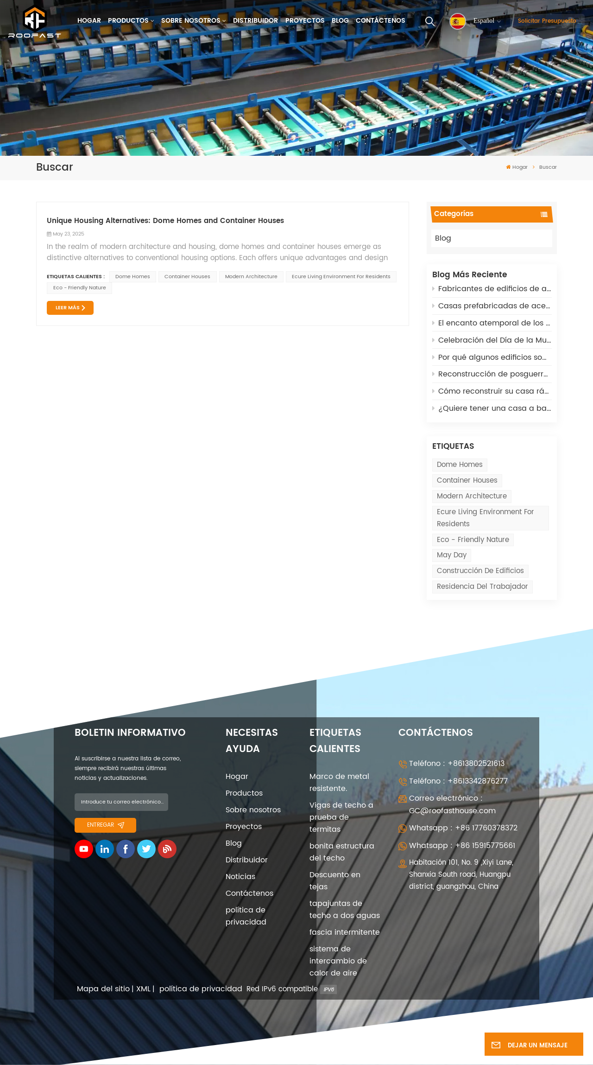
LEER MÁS (68, 308)
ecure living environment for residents (485, 518)
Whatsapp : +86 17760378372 (463, 828)
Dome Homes (460, 465)
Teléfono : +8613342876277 (458, 781)
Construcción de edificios (480, 571)
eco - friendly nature (473, 540)
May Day (452, 555)
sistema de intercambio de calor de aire (338, 961)
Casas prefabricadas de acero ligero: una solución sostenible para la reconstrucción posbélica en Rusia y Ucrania (492, 306)
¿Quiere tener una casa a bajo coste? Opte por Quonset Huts (492, 408)
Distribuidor (255, 21)
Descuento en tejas (334, 881)
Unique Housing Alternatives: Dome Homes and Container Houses (165, 221)
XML (143, 989)
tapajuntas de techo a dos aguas (344, 910)
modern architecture (472, 496)
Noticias (240, 877)
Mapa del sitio (103, 989)
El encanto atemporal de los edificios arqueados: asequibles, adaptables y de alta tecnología (492, 323)
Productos (128, 21)
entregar (105, 824)
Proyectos (305, 21)
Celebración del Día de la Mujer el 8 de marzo (492, 340)
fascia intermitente (344, 932)
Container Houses (467, 480)
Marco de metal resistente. (339, 783)
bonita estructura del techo (341, 852)
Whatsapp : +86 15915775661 (462, 846)
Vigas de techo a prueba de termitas (341, 817)
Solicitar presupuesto (547, 21)
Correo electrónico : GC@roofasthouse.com (452, 804)
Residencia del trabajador (482, 587)
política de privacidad (246, 916)
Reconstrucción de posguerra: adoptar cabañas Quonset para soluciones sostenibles (492, 374)
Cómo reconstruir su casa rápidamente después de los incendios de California (492, 391)
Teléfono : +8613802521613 (457, 764)
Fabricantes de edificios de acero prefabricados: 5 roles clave (492, 289)
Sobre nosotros (191, 21)
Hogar (89, 21)
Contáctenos (380, 21)
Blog (340, 21)
